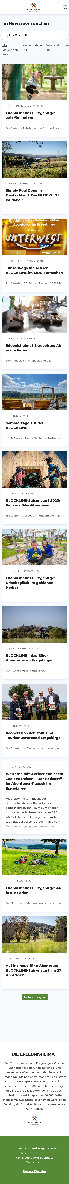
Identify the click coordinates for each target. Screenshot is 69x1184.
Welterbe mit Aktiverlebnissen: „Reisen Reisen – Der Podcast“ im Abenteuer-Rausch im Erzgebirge (34, 781)
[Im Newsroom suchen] (65, 7)
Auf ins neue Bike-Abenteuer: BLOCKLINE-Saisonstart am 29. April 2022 (34, 970)
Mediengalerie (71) (32, 48)
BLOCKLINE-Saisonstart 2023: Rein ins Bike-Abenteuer (33, 502)
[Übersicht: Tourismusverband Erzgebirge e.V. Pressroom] (34, 7)
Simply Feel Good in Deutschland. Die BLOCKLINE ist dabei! (33, 195)
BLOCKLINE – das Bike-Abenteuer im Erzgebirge (29, 657)
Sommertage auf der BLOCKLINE (24, 425)
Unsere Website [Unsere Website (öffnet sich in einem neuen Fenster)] (34, 1171)
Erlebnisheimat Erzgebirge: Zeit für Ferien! (30, 115)
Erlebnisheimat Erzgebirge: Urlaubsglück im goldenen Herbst (30, 583)
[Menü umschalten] (5, 7)
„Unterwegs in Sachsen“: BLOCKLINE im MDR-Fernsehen (34, 270)
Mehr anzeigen (34, 997)
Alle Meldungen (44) (10, 50)
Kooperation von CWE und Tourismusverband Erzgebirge (33, 735)
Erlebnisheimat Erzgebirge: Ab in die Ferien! (33, 347)
